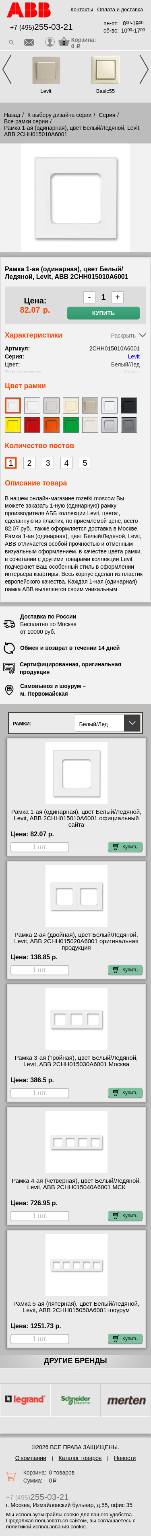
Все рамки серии (26, 121)
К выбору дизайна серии (59, 115)
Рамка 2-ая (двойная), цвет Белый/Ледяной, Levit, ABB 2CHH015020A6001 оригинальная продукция (76, 941)
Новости (125, 1458)
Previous (7, 69)
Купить (103, 313)
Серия (107, 115)
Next (144, 69)
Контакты (81, 9)
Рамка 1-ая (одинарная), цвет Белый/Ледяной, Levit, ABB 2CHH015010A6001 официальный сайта (76, 818)
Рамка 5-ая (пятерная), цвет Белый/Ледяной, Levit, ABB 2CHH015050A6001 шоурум (76, 1306)
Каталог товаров (80, 1458)
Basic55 (105, 91)
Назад (12, 115)
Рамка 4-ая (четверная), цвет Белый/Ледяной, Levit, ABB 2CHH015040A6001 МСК (76, 1184)
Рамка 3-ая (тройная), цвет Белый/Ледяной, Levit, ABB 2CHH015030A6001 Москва (76, 1061)
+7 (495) (41, 27)
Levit (45, 91)
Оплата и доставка (120, 9)
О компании (30, 1458)
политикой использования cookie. (46, 1527)
